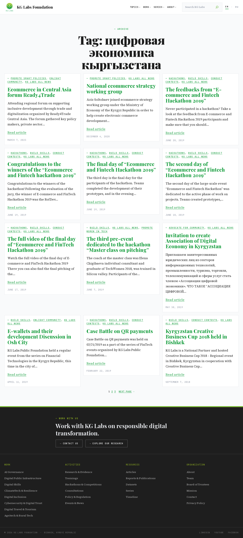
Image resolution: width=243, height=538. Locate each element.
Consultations (74, 490)
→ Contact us (69, 443)
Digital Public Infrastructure (22, 478)
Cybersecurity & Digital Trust (23, 503)
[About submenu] (175, 7)
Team (190, 478)
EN (227, 6)
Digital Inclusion (15, 497)
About (191, 472)
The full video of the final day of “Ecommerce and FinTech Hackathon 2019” (42, 244)
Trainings (71, 478)
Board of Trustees (198, 484)
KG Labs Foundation (35, 7)
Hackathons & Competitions (83, 484)
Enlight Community (47, 320)
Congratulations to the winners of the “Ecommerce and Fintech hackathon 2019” (42, 169)
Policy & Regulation (78, 497)
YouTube (219, 532)
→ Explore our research (106, 443)
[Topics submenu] (139, 7)
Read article (17, 132)
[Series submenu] (163, 7)
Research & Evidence (78, 472)
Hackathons (177, 78)
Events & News (74, 503)
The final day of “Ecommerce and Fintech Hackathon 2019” (121, 166)
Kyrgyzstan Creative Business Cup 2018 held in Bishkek (196, 336)
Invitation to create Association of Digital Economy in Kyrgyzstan (193, 241)
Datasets (131, 484)
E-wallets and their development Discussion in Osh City (39, 336)
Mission (192, 490)
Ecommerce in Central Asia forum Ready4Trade (39, 92)
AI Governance (14, 472)
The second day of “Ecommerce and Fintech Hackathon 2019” (195, 169)
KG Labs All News (38, 81)
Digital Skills (12, 484)
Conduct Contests (205, 320)
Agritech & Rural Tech (18, 515)
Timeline (132, 497)
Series (130, 490)
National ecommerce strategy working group (121, 88)
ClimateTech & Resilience (20, 490)
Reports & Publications (141, 478)
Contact (192, 497)
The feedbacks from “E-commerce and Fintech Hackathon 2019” (194, 95)
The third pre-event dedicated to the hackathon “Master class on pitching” (118, 244)
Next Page (126, 391)
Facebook (233, 532)
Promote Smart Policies (28, 78)
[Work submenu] (150, 7)
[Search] (217, 7)
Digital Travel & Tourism (20, 509)
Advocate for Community (187, 227)
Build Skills (198, 78)
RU (237, 7)
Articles (131, 472)
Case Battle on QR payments (120, 331)
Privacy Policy (196, 503)
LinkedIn (204, 532)
